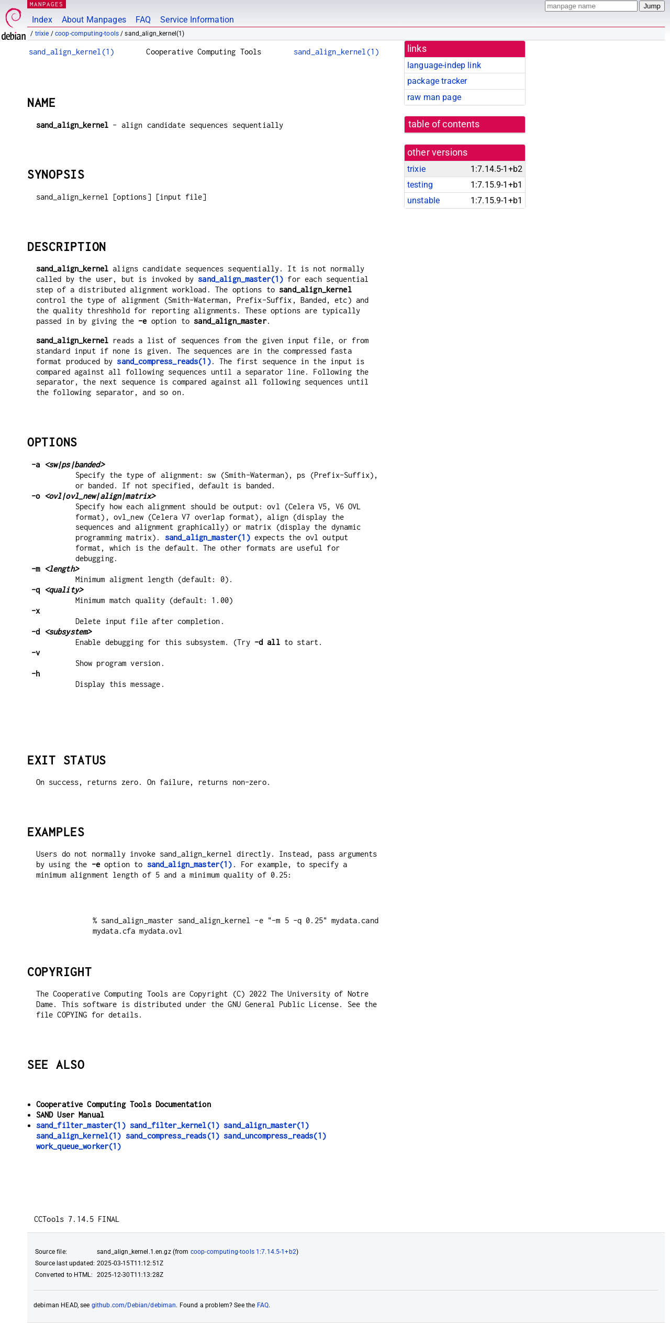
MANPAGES (46, 4)
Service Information (197, 20)
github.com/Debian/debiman (134, 1305)
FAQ (143, 20)
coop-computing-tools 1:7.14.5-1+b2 (243, 1251)
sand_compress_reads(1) (163, 361)
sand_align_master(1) (240, 279)
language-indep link (444, 65)
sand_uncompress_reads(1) (275, 1135)
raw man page (434, 97)
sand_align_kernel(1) (71, 51)
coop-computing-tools (87, 33)
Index (42, 20)
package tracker (437, 81)
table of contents (444, 124)
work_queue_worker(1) (78, 1146)
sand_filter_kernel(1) (174, 1125)
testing (420, 185)
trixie (42, 33)
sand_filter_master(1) (81, 1125)
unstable (423, 200)
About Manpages (94, 20)
